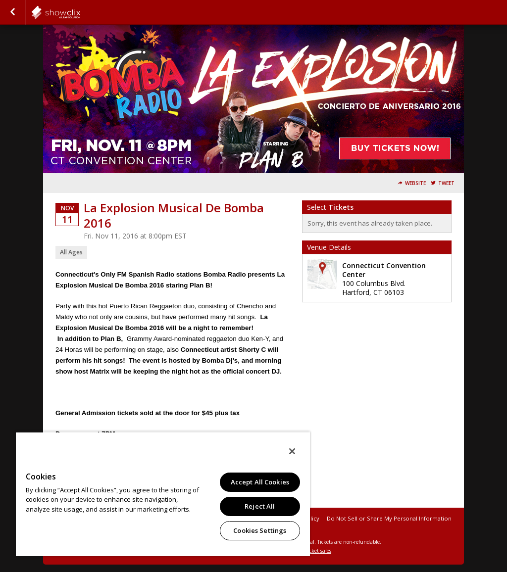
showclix (80, 12)
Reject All (260, 506)
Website (415, 183)
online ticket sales (310, 550)
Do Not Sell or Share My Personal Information (389, 518)
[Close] (292, 451)
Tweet (446, 183)
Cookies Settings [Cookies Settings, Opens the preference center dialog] (259, 530)
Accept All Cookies (260, 481)
